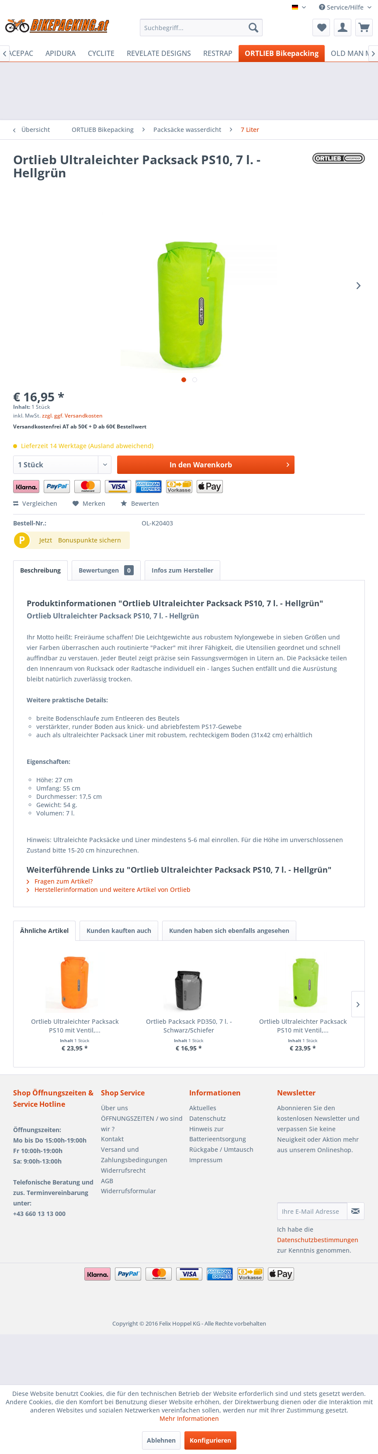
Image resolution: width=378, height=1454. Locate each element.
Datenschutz (207, 1118)
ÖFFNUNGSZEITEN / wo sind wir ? (142, 1123)
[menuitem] (201, 27)
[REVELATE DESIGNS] (159, 53)
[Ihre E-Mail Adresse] (312, 1211)
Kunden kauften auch (119, 930)
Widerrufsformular (128, 1191)
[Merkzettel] (321, 27)
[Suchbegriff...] (201, 27)
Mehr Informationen (189, 1418)
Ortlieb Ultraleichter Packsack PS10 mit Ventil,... (75, 1025)
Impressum (205, 1160)
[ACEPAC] (20, 53)
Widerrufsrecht (123, 1170)
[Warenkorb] (364, 27)
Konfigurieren (210, 1440)
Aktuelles (202, 1108)
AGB (107, 1181)
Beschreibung (40, 570)
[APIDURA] (60, 53)
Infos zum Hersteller (182, 570)
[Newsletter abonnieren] (355, 1211)
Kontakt (112, 1139)
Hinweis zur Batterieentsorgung (217, 1134)
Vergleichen (35, 503)
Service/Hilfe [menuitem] (342, 7)
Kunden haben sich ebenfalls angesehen (229, 930)
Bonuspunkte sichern (89, 540)
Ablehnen (161, 1440)
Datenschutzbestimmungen (317, 1240)
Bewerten (140, 503)
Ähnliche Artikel (44, 930)
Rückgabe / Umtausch (221, 1149)
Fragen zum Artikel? (60, 881)
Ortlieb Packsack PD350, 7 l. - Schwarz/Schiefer (189, 1025)
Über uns (114, 1108)
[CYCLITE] (101, 53)
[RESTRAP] (218, 53)
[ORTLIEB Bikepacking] (282, 53)
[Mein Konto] (342, 27)
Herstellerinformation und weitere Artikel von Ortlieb (109, 889)
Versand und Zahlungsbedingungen (134, 1154)
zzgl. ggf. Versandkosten (72, 415)
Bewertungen (106, 570)
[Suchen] (253, 27)
